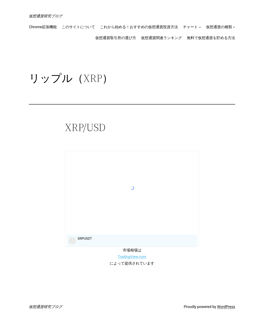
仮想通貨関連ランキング (161, 38)
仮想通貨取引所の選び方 (115, 38)
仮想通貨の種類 (219, 27)
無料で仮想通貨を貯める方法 (211, 38)
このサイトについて (78, 27)
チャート (190, 27)
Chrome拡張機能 (43, 27)
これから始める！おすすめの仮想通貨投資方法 (139, 27)
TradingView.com (132, 256)
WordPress (226, 306)
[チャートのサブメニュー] (200, 27)
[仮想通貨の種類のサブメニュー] (234, 27)
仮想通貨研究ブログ (45, 16)
